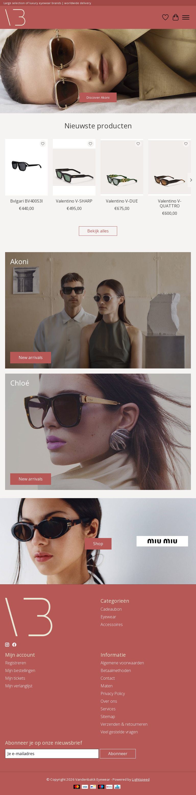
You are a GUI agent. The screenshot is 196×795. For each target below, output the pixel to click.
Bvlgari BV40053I (26, 201)
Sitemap (108, 716)
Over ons (109, 701)
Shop (98, 543)
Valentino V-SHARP (74, 201)
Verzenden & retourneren (124, 724)
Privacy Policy (113, 693)
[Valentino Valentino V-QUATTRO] (169, 167)
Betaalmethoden (116, 670)
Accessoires (112, 624)
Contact (108, 678)
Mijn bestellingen (20, 670)
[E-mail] (52, 753)
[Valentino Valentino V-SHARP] (74, 167)
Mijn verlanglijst (18, 686)
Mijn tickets (15, 678)
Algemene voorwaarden (122, 663)
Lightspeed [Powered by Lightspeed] (141, 779)
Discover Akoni (98, 97)
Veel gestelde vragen (119, 732)
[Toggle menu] (186, 17)
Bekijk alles (98, 231)
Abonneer (117, 753)
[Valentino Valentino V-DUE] (122, 167)
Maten (107, 686)
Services (108, 709)
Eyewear (108, 617)
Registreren (15, 663)
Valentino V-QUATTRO (169, 203)
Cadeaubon (111, 609)
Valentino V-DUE (122, 201)
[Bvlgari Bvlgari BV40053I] (26, 167)
